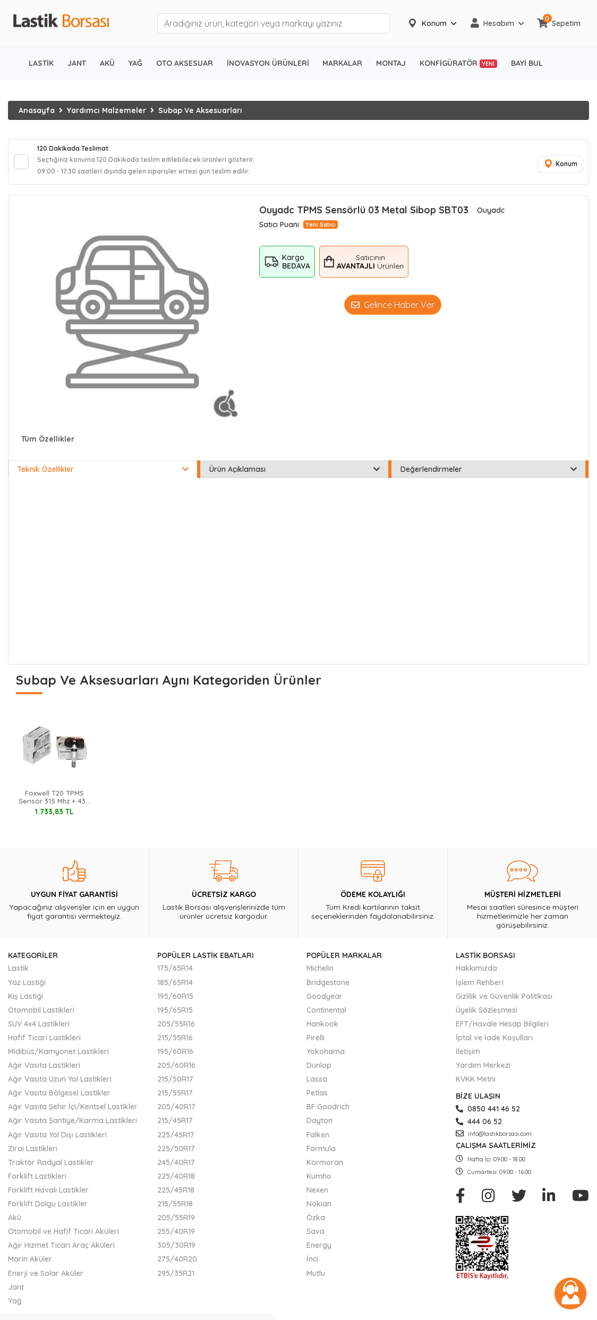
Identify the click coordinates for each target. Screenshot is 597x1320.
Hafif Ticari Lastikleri (44, 1045)
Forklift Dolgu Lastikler (48, 1211)
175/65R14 (175, 975)
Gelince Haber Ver (392, 312)
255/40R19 (176, 1239)
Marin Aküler (30, 1266)
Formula (321, 1156)
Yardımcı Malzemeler (106, 110)
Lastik (18, 975)
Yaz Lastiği (27, 989)
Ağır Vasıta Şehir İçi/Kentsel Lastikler (73, 1114)
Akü (14, 1225)
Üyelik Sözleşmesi (486, 1017)
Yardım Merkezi (483, 1072)
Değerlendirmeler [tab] (488, 476)
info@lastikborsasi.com (494, 1140)
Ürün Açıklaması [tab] (294, 476)
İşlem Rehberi (480, 989)
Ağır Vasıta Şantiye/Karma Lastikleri (72, 1128)
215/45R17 (175, 1128)
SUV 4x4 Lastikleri (39, 1031)
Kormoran (324, 1170)
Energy (318, 1252)
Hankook (322, 1031)
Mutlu (315, 1280)
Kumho (318, 1183)
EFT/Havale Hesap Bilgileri (502, 1031)
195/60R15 (175, 1003)
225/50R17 (176, 1156)
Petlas (317, 1100)
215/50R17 (175, 1086)
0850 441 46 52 (488, 1116)
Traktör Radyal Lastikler (51, 1170)
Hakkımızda (476, 975)
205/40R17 (176, 1114)
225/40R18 (176, 1183)
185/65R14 (175, 989)
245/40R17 (176, 1170)
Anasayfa (37, 110)
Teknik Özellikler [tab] (103, 476)
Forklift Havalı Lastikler (48, 1197)
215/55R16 (175, 1045)
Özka (315, 1225)
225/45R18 (175, 1197)
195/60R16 (175, 1059)
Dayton (319, 1128)
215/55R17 (175, 1100)
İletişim (468, 1059)
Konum (557, 168)
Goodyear (324, 1003)
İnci (312, 1266)
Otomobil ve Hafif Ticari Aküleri (63, 1239)
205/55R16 (176, 1031)
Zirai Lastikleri (32, 1156)
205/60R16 (176, 1072)
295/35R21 (175, 1280)
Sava (315, 1239)
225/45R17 (175, 1141)
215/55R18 (175, 1211)
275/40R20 (177, 1266)
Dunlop (318, 1072)
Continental (326, 1017)
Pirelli (315, 1045)
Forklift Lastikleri (37, 1183)
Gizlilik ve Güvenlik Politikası (504, 1003)
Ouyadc (491, 217)
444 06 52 (479, 1129)
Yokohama (325, 1059)
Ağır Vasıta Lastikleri (44, 1072)
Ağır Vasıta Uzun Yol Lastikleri (60, 1086)
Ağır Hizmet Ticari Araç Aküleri (61, 1252)
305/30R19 (176, 1252)
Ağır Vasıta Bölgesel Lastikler (59, 1100)
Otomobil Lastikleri (41, 1017)
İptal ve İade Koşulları (494, 1045)
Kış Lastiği (25, 1003)
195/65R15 (175, 1017)
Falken (317, 1141)
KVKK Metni (476, 1086)
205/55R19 (176, 1225)
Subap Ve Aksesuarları (200, 110)
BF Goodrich (327, 1114)
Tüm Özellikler (47, 446)
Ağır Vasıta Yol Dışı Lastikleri (57, 1141)
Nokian (318, 1211)
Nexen (317, 1197)
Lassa (316, 1086)
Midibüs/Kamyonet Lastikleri (58, 1059)
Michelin (320, 975)
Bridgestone (327, 989)
